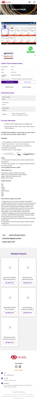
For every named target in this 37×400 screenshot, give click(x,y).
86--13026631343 (9, 375)
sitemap (22, 392)
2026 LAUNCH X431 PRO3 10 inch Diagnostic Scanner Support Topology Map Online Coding (9, 308)
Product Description (26, 87)
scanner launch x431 (8, 242)
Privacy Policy (15, 392)
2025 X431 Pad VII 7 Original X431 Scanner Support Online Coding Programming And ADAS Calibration (27, 278)
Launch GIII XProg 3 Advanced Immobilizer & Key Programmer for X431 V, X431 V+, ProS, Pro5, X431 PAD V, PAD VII (27, 308)
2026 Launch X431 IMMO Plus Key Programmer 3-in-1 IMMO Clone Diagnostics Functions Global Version (9, 278)
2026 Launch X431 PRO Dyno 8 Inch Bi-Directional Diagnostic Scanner (9, 338)
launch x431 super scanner (17, 235)
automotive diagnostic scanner (11, 238)
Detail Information (9, 87)
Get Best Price (9, 82)
